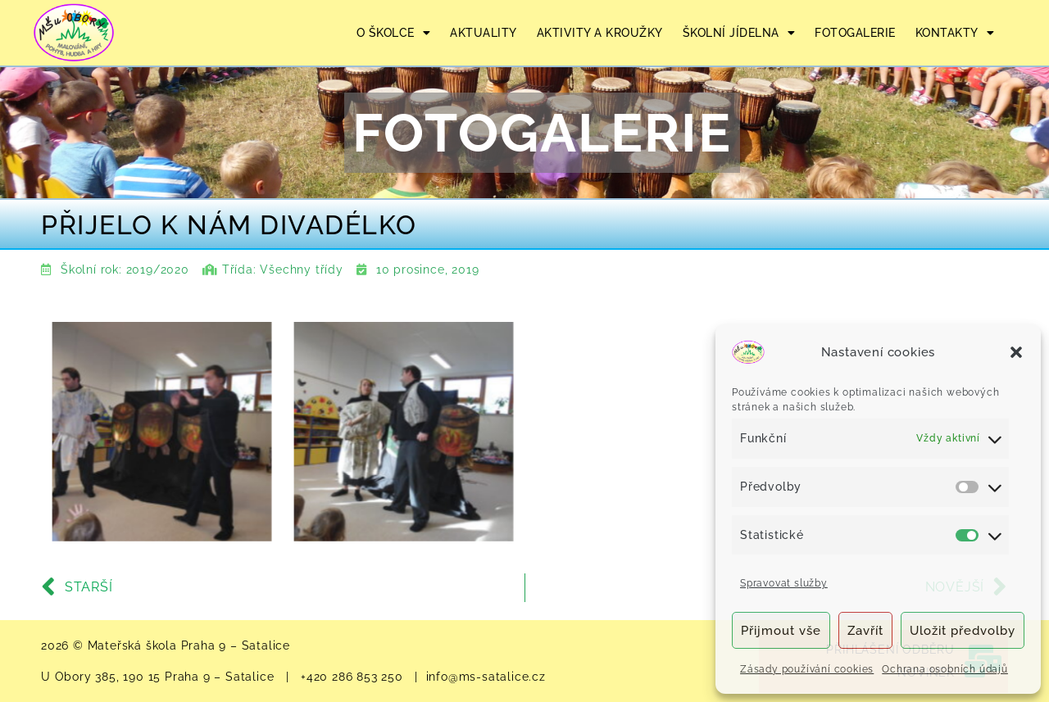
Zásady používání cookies (807, 669)
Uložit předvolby (962, 630)
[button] (1016, 352)
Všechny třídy (301, 269)
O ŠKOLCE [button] (393, 33)
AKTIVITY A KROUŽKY (600, 32)
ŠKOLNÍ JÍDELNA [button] (739, 33)
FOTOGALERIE (855, 32)
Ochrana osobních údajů (945, 669)
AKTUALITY (483, 32)
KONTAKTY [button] (955, 33)
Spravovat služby (784, 583)
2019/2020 (157, 269)
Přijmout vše (781, 630)
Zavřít (865, 630)
